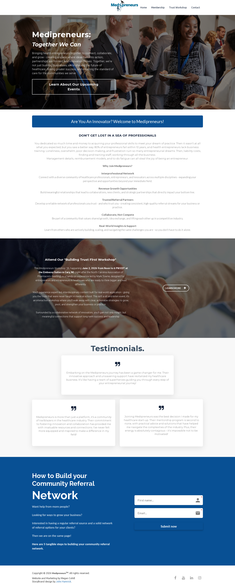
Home (143, 7)
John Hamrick (63, 577)
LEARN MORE (176, 283)
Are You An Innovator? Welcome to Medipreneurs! (117, 116)
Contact (195, 7)
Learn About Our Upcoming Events (71, 84)
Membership (158, 7)
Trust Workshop (178, 7)
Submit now (169, 521)
